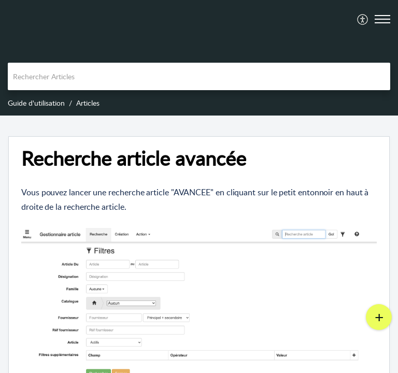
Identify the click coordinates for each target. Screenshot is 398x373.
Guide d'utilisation (36, 103)
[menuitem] (363, 19)
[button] (363, 19)
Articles (88, 103)
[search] (199, 76)
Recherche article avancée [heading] (133, 158)
